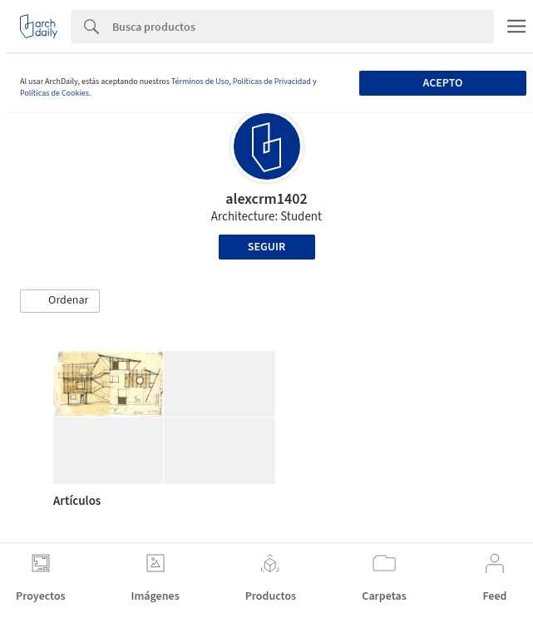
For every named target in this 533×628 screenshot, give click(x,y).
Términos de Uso (200, 81)
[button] (60, 301)
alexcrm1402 (266, 199)
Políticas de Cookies (54, 93)
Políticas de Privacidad (272, 81)
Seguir (266, 247)
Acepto (443, 83)
